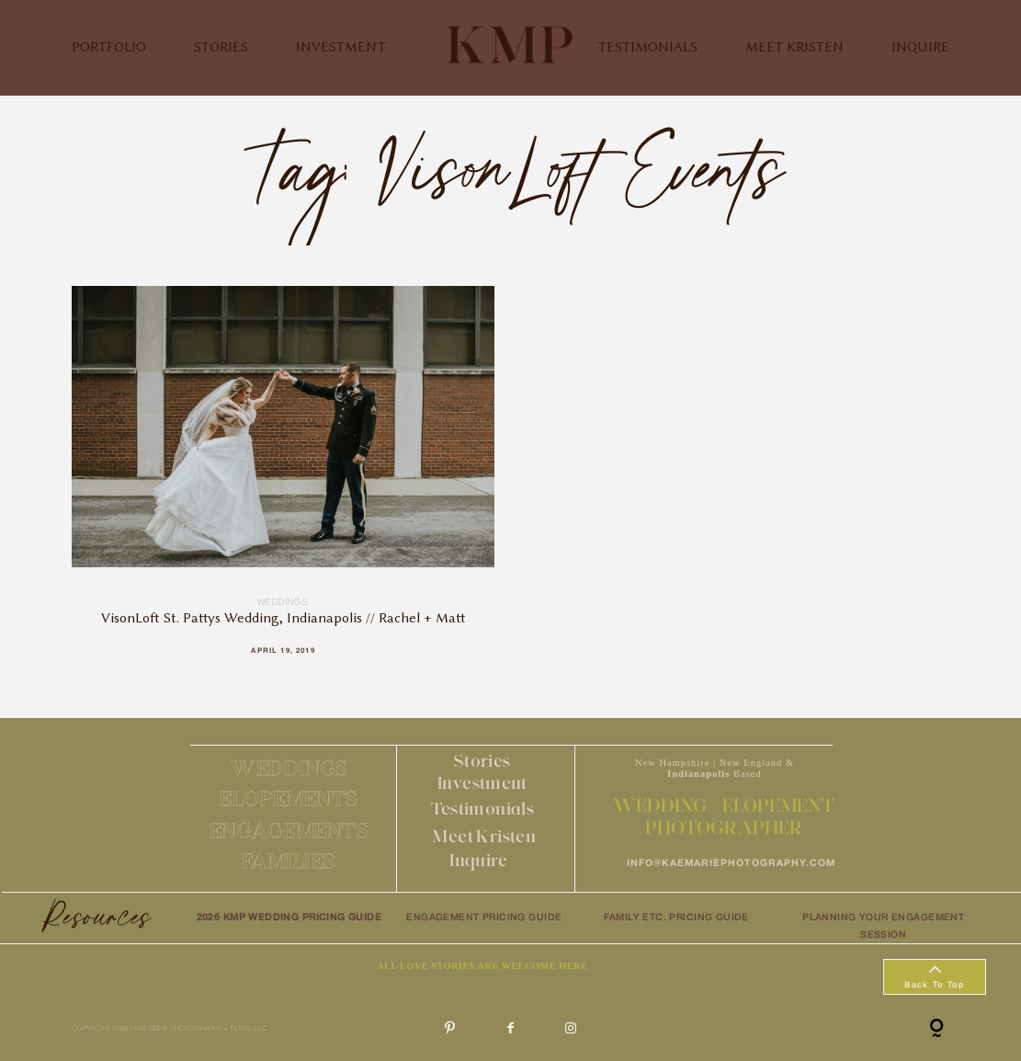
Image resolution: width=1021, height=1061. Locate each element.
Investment (482, 782)
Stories (482, 760)
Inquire (478, 860)
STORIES (221, 47)
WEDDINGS (289, 768)
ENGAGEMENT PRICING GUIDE (484, 918)
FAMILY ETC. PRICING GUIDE (676, 918)
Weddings (283, 603)
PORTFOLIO (109, 47)
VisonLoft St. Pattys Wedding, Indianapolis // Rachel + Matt (283, 482)
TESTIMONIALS (648, 47)
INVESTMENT (341, 47)
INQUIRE (920, 47)
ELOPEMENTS (289, 798)
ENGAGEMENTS (289, 830)
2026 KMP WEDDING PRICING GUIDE (289, 918)
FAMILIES (289, 861)
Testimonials (483, 808)
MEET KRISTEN (794, 47)
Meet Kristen (484, 836)
